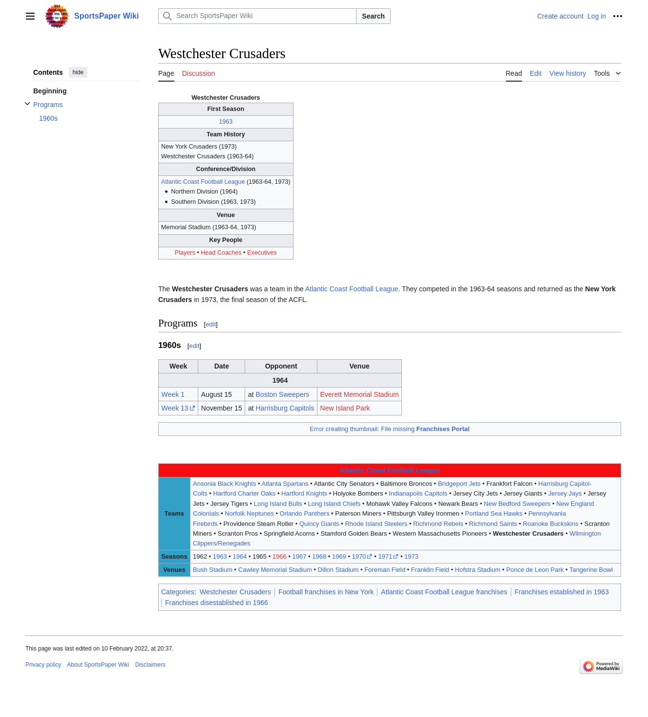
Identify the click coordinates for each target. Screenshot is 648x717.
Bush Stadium (212, 569)
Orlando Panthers (305, 513)
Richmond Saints (493, 523)
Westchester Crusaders (528, 533)
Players (185, 252)
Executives (262, 252)
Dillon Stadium (338, 569)
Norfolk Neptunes (249, 513)
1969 (339, 556)
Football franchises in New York (326, 592)
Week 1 (173, 394)
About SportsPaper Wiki (98, 664)
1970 (359, 556)
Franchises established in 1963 (562, 592)
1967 (300, 556)
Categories (177, 592)
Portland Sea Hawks (494, 513)
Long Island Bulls (278, 503)
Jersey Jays (565, 493)
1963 (225, 121)
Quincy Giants (319, 523)
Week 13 (175, 408)
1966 (279, 556)
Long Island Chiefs (334, 503)
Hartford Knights (304, 493)
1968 (319, 556)
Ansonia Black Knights (224, 483)
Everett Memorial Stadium (359, 394)
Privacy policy (43, 664)
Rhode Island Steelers (376, 523)
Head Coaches (221, 252)
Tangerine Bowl (591, 569)
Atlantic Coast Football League (203, 181)
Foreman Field (384, 569)
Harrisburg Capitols (285, 408)
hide (78, 72)
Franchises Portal (443, 429)
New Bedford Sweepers (517, 503)
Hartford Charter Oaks (244, 493)
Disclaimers (150, 664)
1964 (239, 556)
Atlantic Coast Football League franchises (444, 592)
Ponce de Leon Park (535, 569)
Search (373, 16)
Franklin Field (430, 569)
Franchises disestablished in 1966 (216, 603)
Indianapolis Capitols (418, 493)
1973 (411, 556)
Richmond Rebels (438, 523)
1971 (385, 556)
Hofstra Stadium (478, 569)
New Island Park (345, 408)
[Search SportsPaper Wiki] (257, 16)
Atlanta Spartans (284, 483)
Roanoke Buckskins (551, 523)
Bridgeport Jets (459, 483)
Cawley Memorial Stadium (275, 569)
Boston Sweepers (283, 394)
